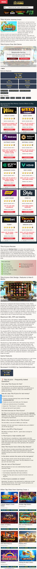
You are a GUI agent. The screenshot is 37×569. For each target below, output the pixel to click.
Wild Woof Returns (6, 543)
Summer (18, 98)
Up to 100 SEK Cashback (9, 206)
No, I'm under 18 (12, 58)
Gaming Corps (16, 19)
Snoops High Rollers (25, 504)
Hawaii (12, 98)
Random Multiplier (25, 90)
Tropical (28, 98)
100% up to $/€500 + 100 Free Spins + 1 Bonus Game (9, 151)
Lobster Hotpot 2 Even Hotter (7, 505)
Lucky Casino (9, 198)
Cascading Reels (13, 90)
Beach (2, 98)
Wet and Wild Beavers (25, 524)
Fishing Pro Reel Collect (26, 562)
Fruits (7, 98)
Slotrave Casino (9, 142)
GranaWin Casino (9, 170)
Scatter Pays (4, 93)
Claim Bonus (9, 129)
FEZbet (9, 224)
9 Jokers (3, 562)
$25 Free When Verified (27, 206)
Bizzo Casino (27, 115)
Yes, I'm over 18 (24, 58)
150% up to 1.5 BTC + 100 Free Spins (27, 178)
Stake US (28, 198)
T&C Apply (6, 131)
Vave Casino (28, 170)
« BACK (3, 68)
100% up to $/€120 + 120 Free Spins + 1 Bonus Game (9, 179)
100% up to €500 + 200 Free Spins (9, 233)
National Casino (27, 142)
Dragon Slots (27, 224)
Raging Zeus (23, 543)
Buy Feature (4, 90)
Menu (3, 2)
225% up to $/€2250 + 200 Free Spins (27, 233)
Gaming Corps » (4, 507)
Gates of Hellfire (6, 524)
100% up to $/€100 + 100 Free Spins (27, 124)
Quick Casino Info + (9, 121)
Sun (23, 98)
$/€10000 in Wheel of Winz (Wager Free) (9, 124)
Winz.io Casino (9, 115)
